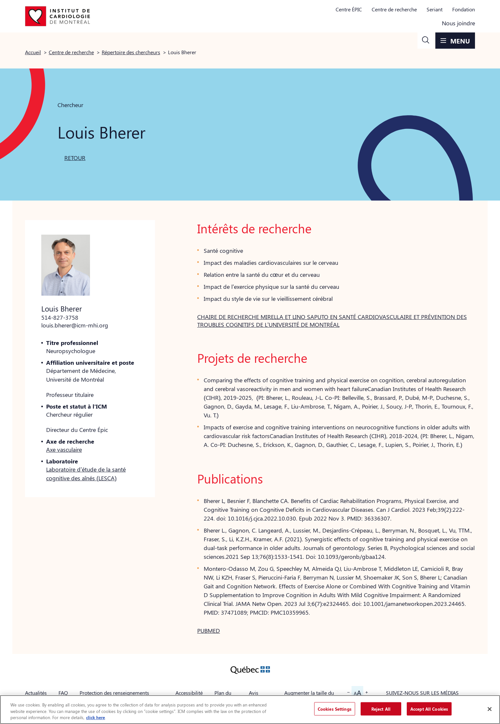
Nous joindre (458, 23)
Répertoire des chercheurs (131, 52)
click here (95, 717)
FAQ (63, 692)
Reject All (381, 708)
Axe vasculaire (64, 449)
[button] (425, 40)
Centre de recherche (394, 9)
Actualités (36, 692)
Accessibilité (189, 692)
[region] (250, 709)
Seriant (434, 9)
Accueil (33, 52)
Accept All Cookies (429, 708)
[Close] (489, 709)
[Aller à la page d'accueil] (57, 16)
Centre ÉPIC (349, 9)
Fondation (463, 9)
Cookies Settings (335, 708)
